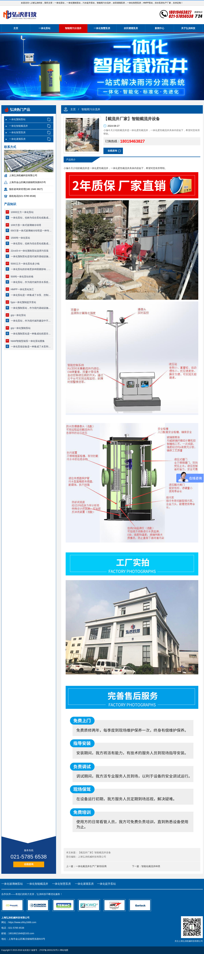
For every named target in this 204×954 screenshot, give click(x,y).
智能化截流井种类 (150, 866)
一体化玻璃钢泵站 (12, 883)
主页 (15, 28)
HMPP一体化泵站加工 (22, 289)
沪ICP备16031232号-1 (49, 950)
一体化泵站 (44, 28)
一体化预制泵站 (17, 119)
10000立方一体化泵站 (22, 212)
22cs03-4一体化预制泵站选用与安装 (30, 250)
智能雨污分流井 (73, 28)
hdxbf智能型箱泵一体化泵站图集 (28, 341)
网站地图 (64, 950)
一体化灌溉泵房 (17, 139)
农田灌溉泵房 (131, 28)
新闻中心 (159, 28)
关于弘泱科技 (188, 28)
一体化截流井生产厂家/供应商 (91, 866)
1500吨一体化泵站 (20, 237)
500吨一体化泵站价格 (22, 276)
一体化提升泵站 (106, 883)
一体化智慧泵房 (102, 28)
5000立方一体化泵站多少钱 (25, 263)
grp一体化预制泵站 (21, 328)
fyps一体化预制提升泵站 (23, 302)
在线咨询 (28, 864)
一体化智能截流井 (18, 126)
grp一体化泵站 (18, 315)
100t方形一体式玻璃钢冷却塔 (26, 225)
